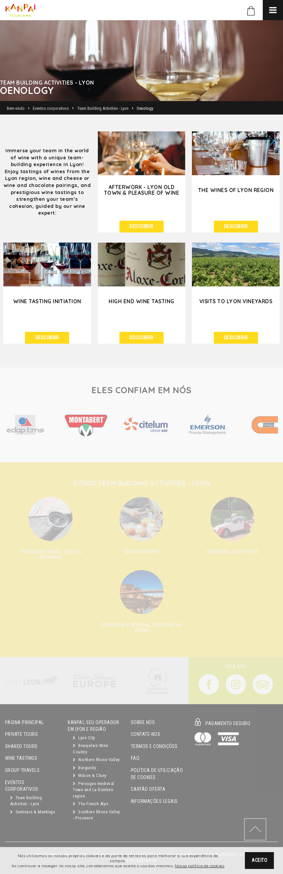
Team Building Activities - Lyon (26, 801)
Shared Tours (21, 746)
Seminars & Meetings (32, 811)
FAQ (135, 758)
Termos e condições (154, 746)
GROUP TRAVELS (22, 770)
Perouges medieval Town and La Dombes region (93, 790)
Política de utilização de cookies (157, 774)
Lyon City (84, 737)
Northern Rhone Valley (96, 759)
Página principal (24, 722)
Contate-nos (145, 734)
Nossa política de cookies (199, 865)
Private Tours (21, 734)
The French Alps (90, 803)
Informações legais (154, 801)
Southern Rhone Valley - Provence (96, 815)
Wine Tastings (21, 758)
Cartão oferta (148, 789)
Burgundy (84, 767)
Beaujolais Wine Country (90, 748)
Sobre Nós (143, 722)
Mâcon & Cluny (89, 775)
